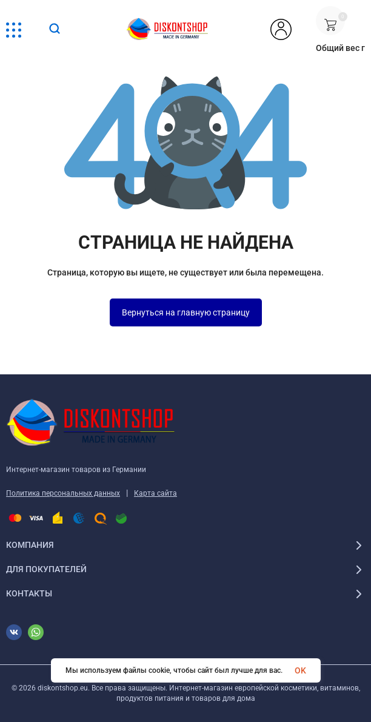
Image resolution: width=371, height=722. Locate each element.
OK (300, 670)
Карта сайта (155, 493)
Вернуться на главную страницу (186, 312)
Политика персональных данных (63, 493)
